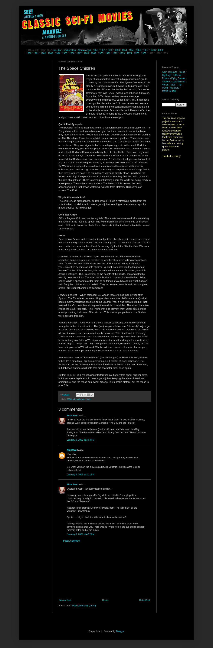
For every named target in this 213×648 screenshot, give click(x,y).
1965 (64, 53)
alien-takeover (79, 399)
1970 (101, 53)
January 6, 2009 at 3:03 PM (80, 440)
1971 (108, 53)
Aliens (182, 72)
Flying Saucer (178, 78)
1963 (51, 53)
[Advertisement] (104, 570)
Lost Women (178, 81)
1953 (117, 50)
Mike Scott (72, 415)
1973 (122, 53)
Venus (165, 84)
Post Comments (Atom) (84, 605)
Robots (165, 78)
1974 (130, 53)
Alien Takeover (169, 72)
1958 (153, 50)
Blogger (120, 631)
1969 (94, 53)
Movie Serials (169, 91)
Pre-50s (57, 50)
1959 (160, 50)
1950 (95, 50)
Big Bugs (166, 75)
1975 (136, 53)
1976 (143, 53)
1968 (86, 53)
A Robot (177, 75)
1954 (124, 50)
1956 (138, 50)
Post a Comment (71, 540)
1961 (36, 53)
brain (89, 399)
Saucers (166, 81)
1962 (43, 53)
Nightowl (72, 450)
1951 (102, 50)
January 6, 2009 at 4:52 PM (80, 534)
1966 (72, 53)
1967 (79, 53)
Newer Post (65, 600)
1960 (29, 53)
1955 (131, 50)
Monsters (174, 87)
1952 (110, 50)
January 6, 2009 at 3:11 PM (80, 474)
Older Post (144, 600)
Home (105, 600)
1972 (115, 53)
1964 (58, 53)
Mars (172, 84)
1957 (146, 50)
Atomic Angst (84, 50)
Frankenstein (69, 50)
